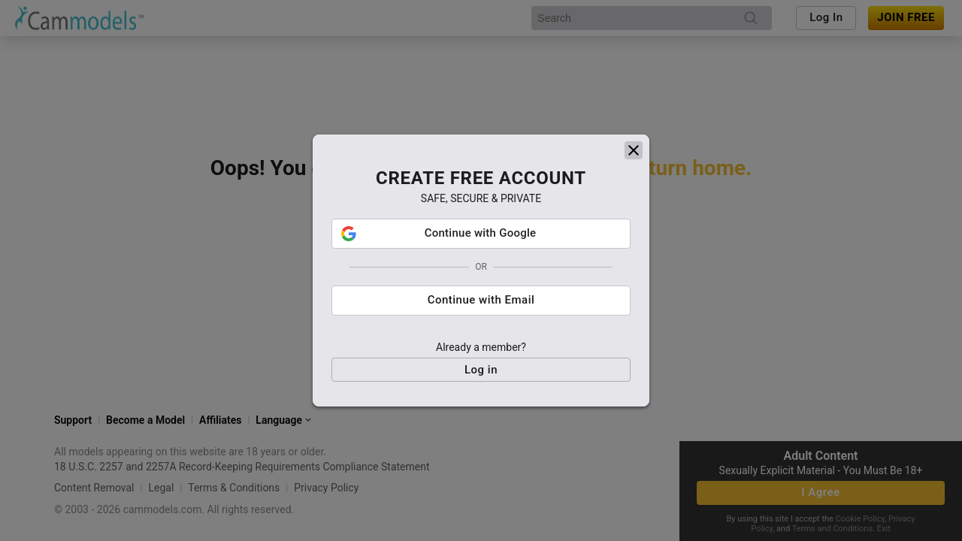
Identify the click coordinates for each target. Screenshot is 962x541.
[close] (634, 142)
